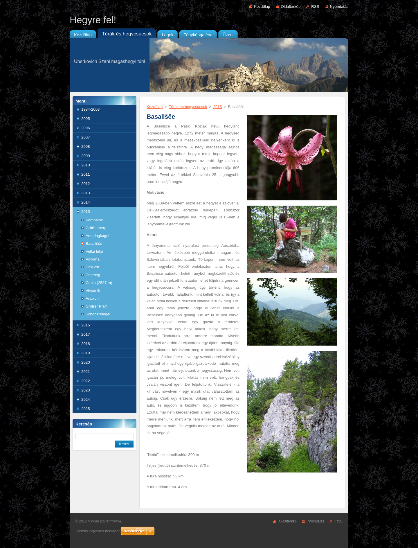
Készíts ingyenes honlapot (97, 531)
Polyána (93, 259)
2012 (85, 184)
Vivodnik (93, 290)
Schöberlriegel (98, 314)
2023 (85, 390)
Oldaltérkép (290, 6)
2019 (85, 353)
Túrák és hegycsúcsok (188, 107)
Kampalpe (94, 220)
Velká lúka (94, 251)
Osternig (93, 275)
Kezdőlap (262, 6)
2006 (85, 128)
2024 (85, 399)
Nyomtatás (339, 6)
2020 (85, 362)
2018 (85, 344)
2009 (85, 156)
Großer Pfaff (96, 306)
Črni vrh (92, 267)
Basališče (94, 243)
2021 (85, 371)
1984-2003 (90, 109)
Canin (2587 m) (99, 283)
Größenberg (96, 228)
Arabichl (93, 298)
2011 (85, 174)
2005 (85, 118)
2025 (85, 409)
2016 (85, 325)
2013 (85, 193)
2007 (85, 137)
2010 (85, 165)
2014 (85, 202)
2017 (85, 334)
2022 (85, 381)
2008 (85, 146)
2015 (85, 211)
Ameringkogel (97, 235)
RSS (315, 6)
